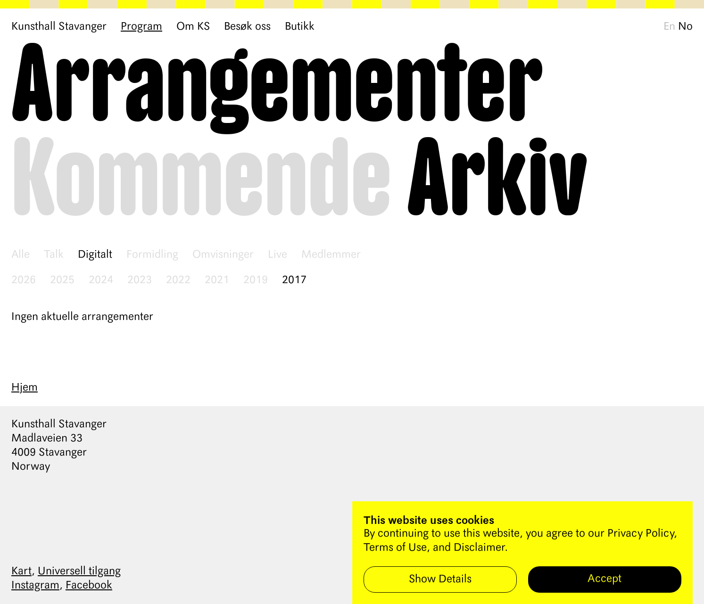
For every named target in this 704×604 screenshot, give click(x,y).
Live (277, 255)
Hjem (24, 387)
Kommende (201, 182)
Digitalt (95, 255)
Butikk (300, 27)
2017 (294, 280)
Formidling (152, 255)
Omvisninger (223, 255)
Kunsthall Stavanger (59, 27)
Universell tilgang (79, 571)
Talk (54, 255)
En (669, 27)
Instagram (35, 585)
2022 (178, 280)
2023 (139, 280)
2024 (101, 280)
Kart (21, 571)
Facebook (89, 585)
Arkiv (497, 182)
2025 (62, 280)
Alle (20, 255)
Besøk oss (247, 27)
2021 (217, 280)
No (685, 27)
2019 (255, 280)
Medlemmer (331, 255)
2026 (23, 280)
